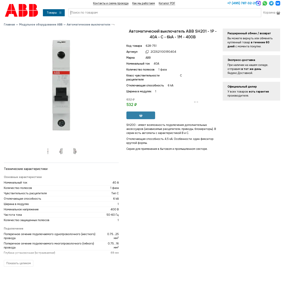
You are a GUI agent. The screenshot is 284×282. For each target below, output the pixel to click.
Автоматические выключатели (88, 24)
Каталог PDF (167, 3)
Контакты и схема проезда (110, 3)
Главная (9, 24)
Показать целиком (18, 263)
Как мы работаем (143, 3)
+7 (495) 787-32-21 (240, 3)
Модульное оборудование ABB (40, 24)
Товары (54, 12)
